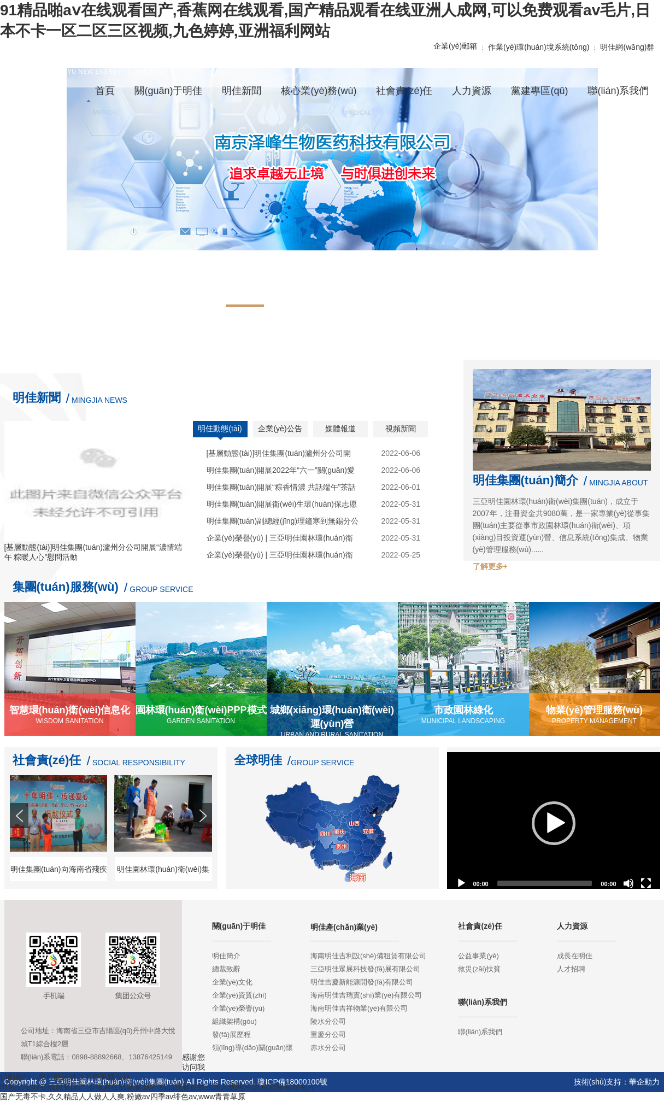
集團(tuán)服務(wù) (66, 587)
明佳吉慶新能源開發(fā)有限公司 (362, 982)
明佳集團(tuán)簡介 (525, 480)
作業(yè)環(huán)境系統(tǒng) (538, 47)
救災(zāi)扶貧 (479, 969)
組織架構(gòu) (234, 1021)
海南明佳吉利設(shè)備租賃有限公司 (368, 956)
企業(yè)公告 (280, 428)
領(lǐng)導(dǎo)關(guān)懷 (252, 1048)
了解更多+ (490, 566)
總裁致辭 (226, 969)
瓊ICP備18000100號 (292, 1081)
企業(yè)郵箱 (455, 46)
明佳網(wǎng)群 (627, 47)
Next (203, 835)
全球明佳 (258, 760)
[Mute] (628, 883)
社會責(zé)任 (47, 760)
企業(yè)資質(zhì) (239, 995)
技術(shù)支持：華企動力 (617, 1081)
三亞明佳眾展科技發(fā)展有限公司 (365, 969)
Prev (20, 835)
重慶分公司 (328, 1034)
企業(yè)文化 (232, 982)
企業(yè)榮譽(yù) (238, 1008)
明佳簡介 (226, 956)
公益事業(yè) (478, 956)
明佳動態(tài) (220, 428)
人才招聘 (571, 969)
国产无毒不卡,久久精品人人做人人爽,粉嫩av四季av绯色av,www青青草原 (122, 1096)
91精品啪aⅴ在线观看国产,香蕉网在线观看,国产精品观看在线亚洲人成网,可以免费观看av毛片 (157, 1086)
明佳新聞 (37, 398)
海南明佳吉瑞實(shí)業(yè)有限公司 (366, 995)
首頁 (105, 90)
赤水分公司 (328, 1048)
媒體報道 (340, 428)
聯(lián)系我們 (480, 1032)
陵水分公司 (328, 1021)
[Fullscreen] (646, 883)
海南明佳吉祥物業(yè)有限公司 (359, 1008)
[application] (553, 823)
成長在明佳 (574, 956)
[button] (553, 823)
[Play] (461, 883)
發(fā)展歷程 (231, 1034)
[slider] (544, 883)
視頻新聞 (400, 428)
